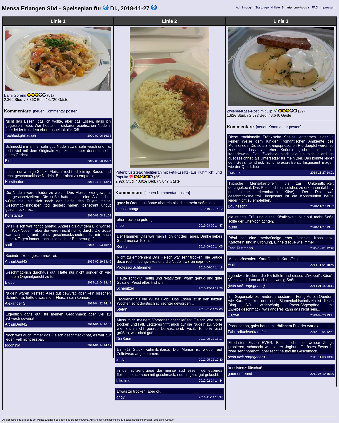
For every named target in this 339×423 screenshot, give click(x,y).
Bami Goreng (15, 95)
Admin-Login (244, 7)
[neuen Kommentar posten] (55, 111)
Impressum (327, 7)
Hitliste (275, 7)
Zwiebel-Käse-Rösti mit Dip (249, 111)
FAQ (315, 7)
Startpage (262, 7)
